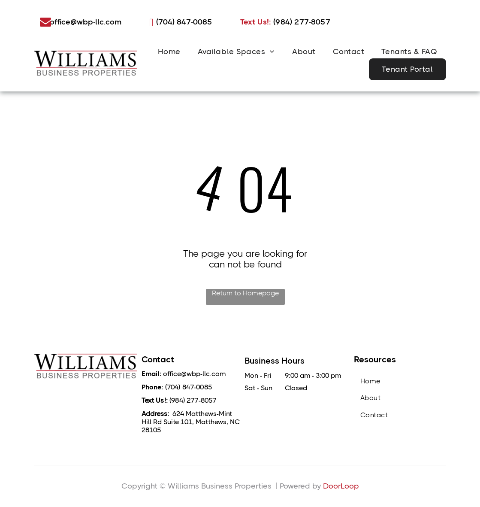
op (354, 486)
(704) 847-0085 (188, 387)
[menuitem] (169, 51)
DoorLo (336, 486)
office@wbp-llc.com (194, 374)
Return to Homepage (245, 293)
